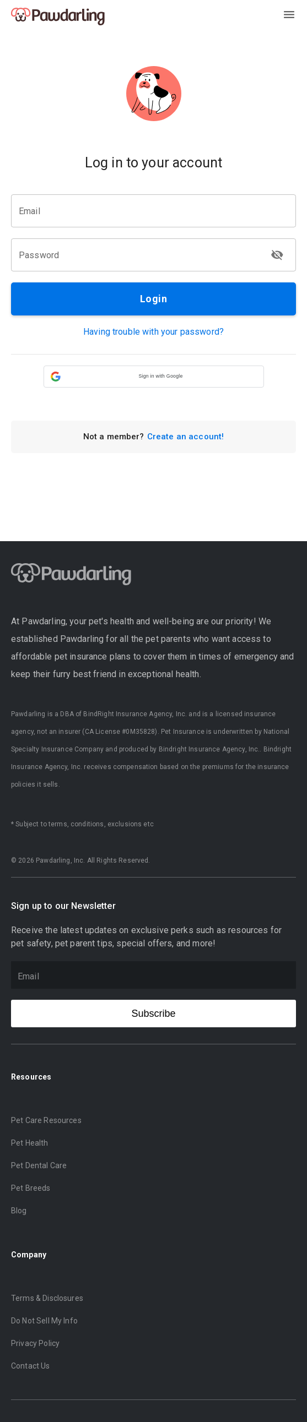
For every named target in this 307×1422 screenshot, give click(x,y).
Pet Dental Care (39, 1165)
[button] (154, 377)
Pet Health (30, 1142)
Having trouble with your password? (153, 331)
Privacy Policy (35, 1343)
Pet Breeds (31, 1188)
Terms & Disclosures (47, 1298)
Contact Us (30, 1365)
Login (153, 298)
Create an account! (185, 437)
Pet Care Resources (46, 1120)
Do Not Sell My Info (44, 1320)
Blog (19, 1210)
